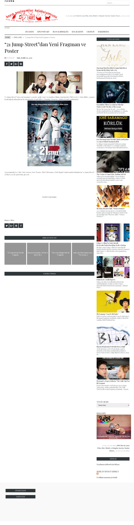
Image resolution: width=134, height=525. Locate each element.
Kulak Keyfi (77, 32)
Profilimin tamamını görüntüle (107, 477)
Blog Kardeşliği (60, 32)
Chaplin (90, 32)
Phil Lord (18, 37)
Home (7, 37)
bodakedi (10, 58)
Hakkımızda (103, 32)
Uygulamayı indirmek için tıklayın (108, 464)
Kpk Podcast (43, 32)
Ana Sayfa (29, 32)
